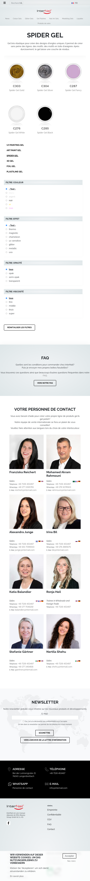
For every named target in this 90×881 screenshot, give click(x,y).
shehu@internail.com (62, 666)
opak (11, 273)
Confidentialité (54, 814)
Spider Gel (12, 155)
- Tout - (12, 189)
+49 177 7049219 (25, 607)
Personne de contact (23, 788)
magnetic (13, 233)
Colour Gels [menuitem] (17, 19)
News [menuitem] (7, 19)
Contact (51, 829)
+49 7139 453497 (26, 484)
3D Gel (10, 161)
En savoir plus (17, 876)
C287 (73, 86)
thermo (12, 229)
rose (11, 208)
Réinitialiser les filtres (19, 327)
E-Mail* (45, 716)
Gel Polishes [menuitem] (41, 19)
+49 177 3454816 (25, 666)
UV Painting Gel (15, 145)
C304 (45, 86)
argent (12, 196)
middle (12, 306)
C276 (16, 128)
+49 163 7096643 (26, 547)
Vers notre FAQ (45, 383)
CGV (49, 819)
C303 (16, 86)
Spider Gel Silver (45, 90)
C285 (45, 128)
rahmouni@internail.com (63, 490)
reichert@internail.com (26, 490)
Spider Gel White (17, 132)
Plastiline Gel (15, 171)
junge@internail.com (25, 550)
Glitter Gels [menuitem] (29, 19)
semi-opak (14, 277)
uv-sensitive (15, 241)
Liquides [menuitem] (80, 19)
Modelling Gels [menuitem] (67, 19)
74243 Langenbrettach (23, 776)
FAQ (45, 375)
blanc (11, 193)
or (10, 204)
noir (11, 200)
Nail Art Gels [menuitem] (54, 19)
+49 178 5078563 (63, 487)
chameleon (14, 237)
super (11, 313)
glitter (12, 244)
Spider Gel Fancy (73, 90)
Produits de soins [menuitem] (44, 23)
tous (11, 269)
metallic (13, 248)
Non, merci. (71, 861)
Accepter (69, 856)
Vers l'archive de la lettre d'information (45, 740)
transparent (14, 281)
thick (11, 309)
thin (11, 302)
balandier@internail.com (26, 610)
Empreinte (52, 810)
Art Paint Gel (14, 150)
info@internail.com (58, 788)
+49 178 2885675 (63, 547)
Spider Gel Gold (16, 90)
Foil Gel (11, 166)
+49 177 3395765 (26, 487)
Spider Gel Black (45, 132)
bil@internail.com (60, 550)
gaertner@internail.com (26, 669)
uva (10, 252)
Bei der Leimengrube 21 (24, 773)
